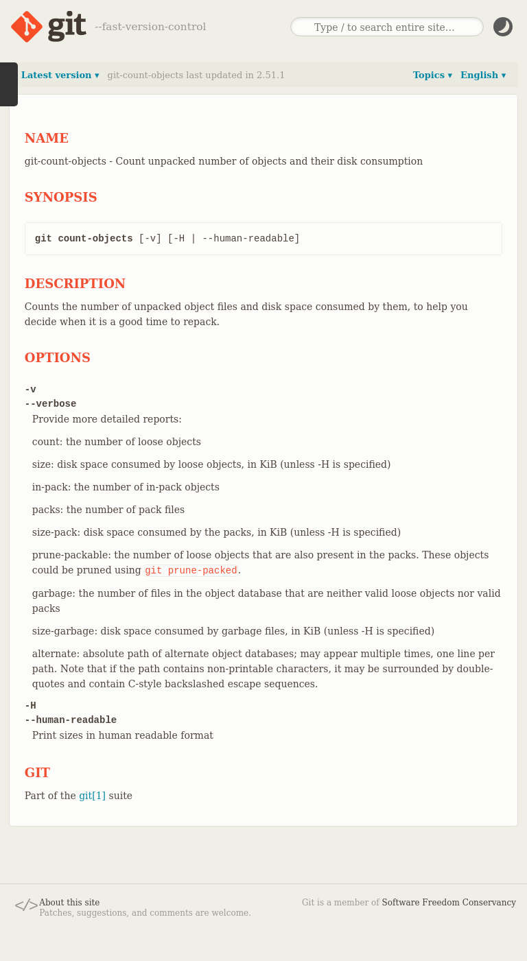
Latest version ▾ (60, 75)
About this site (69, 902)
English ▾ (483, 75)
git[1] (92, 795)
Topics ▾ (432, 75)
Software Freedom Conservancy (449, 902)
